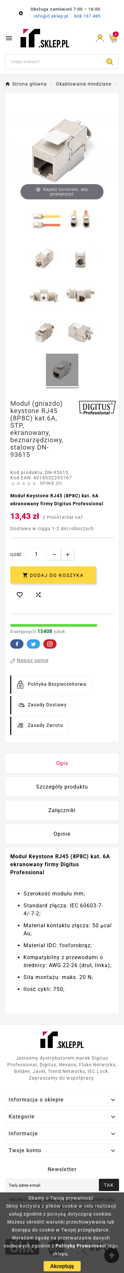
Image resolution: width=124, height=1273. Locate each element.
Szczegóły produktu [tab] (62, 787)
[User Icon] (100, 38)
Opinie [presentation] (62, 834)
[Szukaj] (53, 62)
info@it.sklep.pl (52, 16)
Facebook (16, 644)
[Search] (109, 61)
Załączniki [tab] (62, 810)
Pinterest (50, 644)
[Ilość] (36, 554)
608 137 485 (87, 16)
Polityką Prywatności (81, 1245)
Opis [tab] (62, 763)
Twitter (33, 644)
